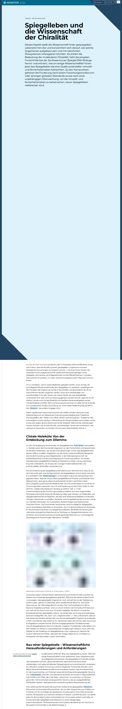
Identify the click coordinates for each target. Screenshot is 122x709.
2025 (22, 2)
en (115, 2)
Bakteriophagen (49, 476)
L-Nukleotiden (35, 675)
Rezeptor (33, 408)
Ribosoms (88, 687)
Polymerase (79, 445)
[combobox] (99, 3)
